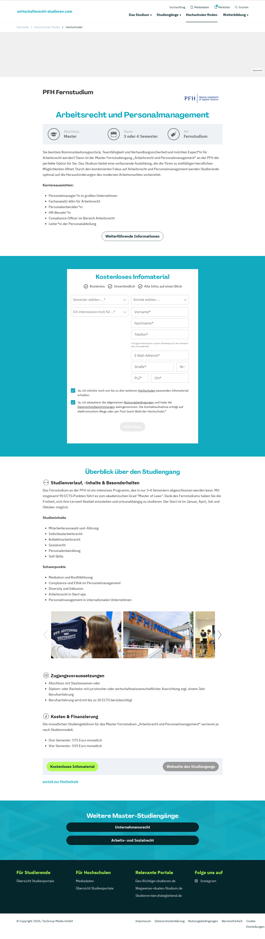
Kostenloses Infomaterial (72, 766)
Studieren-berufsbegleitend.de (158, 895)
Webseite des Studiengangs (190, 766)
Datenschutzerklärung (169, 921)
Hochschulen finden (201, 15)
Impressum (143, 921)
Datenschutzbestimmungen (96, 407)
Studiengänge (167, 15)
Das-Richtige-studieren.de (155, 881)
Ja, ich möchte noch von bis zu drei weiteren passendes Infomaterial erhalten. (133, 393)
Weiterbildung (234, 15)
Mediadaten (85, 881)
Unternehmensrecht (132, 827)
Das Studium (139, 15)
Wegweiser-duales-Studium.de (158, 888)
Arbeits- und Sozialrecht (132, 840)
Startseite (22, 27)
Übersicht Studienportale (35, 881)
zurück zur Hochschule (60, 781)
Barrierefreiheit (232, 921)
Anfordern (132, 426)
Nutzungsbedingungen (139, 402)
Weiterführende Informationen (132, 236)
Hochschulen (146, 390)
